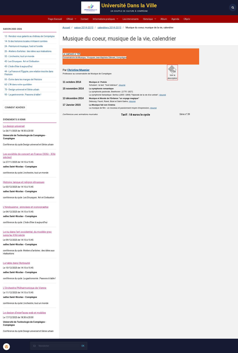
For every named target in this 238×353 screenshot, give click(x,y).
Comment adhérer (15, 107)
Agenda (175, 19)
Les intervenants (131, 19)
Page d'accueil (55, 19)
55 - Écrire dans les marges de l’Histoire (23, 79)
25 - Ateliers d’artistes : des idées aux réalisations (28, 51)
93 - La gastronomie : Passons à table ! (23, 94)
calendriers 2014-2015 (109, 27)
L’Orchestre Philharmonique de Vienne (24, 287)
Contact (84, 19)
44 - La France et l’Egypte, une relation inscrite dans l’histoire (29, 73)
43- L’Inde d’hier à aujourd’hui (18, 66)
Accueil (66, 27)
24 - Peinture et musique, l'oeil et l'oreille (24, 46)
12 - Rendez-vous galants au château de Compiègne (30, 36)
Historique (148, 19)
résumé (122, 85)
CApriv (187, 19)
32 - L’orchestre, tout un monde (19, 56)
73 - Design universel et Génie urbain (22, 89)
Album (164, 19)
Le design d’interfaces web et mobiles (24, 312)
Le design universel (14, 126)
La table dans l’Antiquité (16, 263)
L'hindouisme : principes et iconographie (25, 206)
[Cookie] (6, 346)
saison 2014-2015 (83, 27)
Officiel (69, 19)
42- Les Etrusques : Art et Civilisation (22, 61)
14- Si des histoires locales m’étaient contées (26, 41)
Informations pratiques (104, 19)
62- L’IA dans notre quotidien (18, 84)
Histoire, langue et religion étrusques (23, 182)
